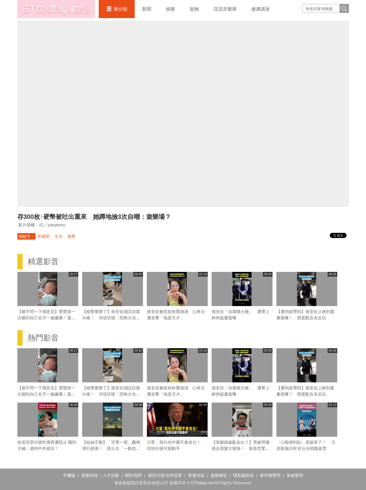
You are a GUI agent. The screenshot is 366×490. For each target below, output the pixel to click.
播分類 (120, 9)
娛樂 (170, 9)
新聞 (146, 9)
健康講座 (260, 9)
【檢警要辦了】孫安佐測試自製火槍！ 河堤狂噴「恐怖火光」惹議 (111, 317)
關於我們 (133, 475)
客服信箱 (196, 475)
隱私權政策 (243, 475)
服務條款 (219, 475)
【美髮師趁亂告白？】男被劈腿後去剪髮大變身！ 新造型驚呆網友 (241, 448)
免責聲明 (294, 475)
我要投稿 (89, 475)
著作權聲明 (270, 475)
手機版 (69, 475)
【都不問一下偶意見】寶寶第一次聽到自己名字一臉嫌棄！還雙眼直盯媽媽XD (46, 317)
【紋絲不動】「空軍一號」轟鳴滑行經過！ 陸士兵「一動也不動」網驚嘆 (111, 448)
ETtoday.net (202, 483)
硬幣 (71, 236)
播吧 (56, 9)
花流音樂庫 (225, 9)
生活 (58, 236)
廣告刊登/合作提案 (165, 475)
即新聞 (43, 236)
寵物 (194, 9)
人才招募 (111, 475)
